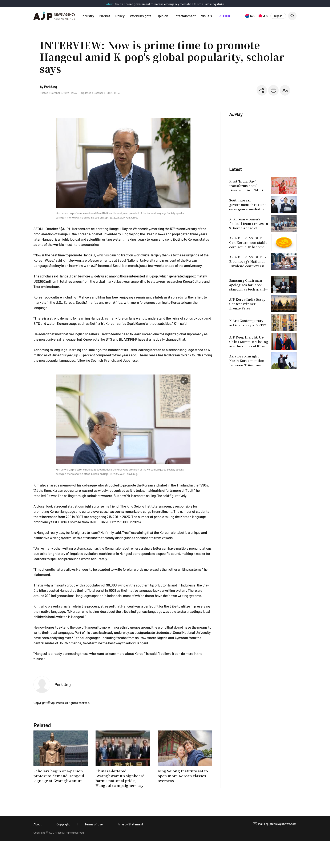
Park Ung (63, 684)
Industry (88, 16)
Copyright (63, 824)
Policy (120, 16)
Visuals (206, 16)
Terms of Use (94, 824)
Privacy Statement (130, 824)
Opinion (162, 16)
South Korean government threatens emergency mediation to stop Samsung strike (169, 4)
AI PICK (224, 16)
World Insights (140, 16)
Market (104, 16)
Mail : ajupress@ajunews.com (277, 824)
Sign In (278, 15)
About (37, 824)
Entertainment (184, 16)
